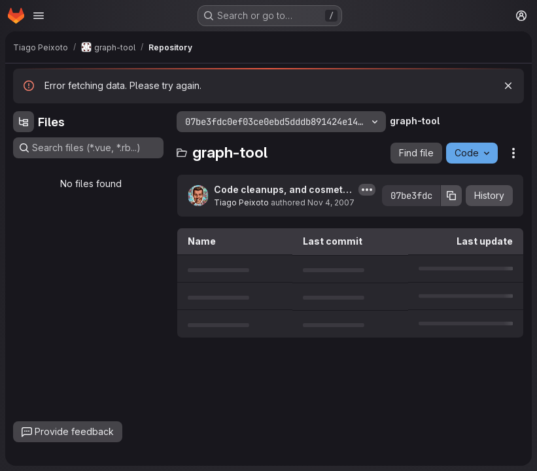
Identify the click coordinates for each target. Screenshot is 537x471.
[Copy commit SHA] (451, 195)
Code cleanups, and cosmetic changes (282, 190)
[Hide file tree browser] (23, 121)
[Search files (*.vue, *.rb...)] (88, 147)
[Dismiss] (508, 86)
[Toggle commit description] (366, 190)
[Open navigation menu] (38, 15)
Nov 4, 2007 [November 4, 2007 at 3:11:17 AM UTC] (331, 202)
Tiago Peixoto (241, 202)
